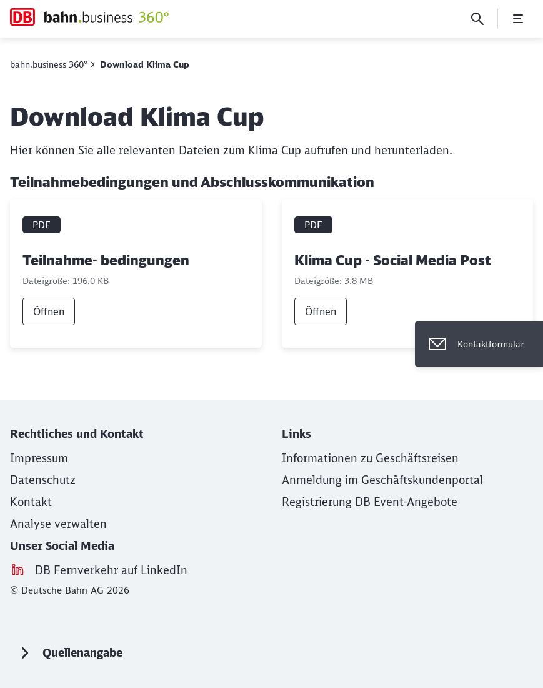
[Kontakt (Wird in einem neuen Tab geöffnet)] (31, 501)
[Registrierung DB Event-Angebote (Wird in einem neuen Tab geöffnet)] (369, 501)
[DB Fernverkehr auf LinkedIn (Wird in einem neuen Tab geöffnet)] (111, 570)
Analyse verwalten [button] (58, 524)
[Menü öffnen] (518, 19)
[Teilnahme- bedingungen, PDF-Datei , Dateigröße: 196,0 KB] (136, 273)
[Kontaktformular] (479, 344)
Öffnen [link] (48, 311)
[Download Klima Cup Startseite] (89, 17)
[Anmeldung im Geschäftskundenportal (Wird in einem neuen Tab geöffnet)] (382, 480)
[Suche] (477, 19)
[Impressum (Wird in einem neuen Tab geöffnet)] (39, 458)
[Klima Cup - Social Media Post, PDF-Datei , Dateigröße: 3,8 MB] (408, 273)
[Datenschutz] (43, 480)
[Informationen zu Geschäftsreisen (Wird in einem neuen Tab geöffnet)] (370, 458)
